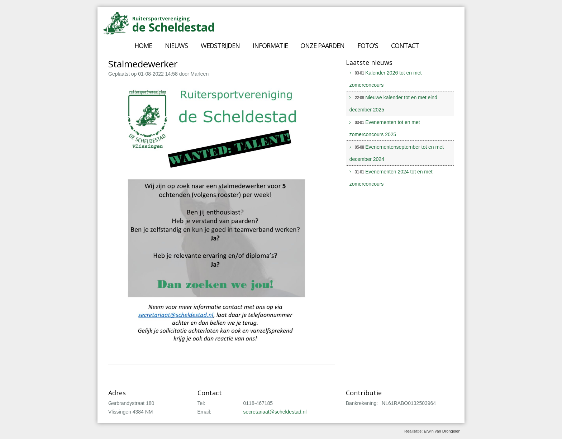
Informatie (270, 45)
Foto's (367, 45)
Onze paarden (322, 45)
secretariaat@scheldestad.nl (275, 412)
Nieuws (176, 45)
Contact (405, 45)
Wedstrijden (220, 45)
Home (143, 45)
